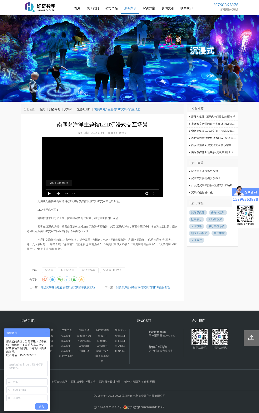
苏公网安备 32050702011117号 (144, 407)
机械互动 (84, 330)
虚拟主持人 (102, 351)
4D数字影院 (66, 356)
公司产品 (111, 8)
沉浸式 (68, 109)
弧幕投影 (66, 341)
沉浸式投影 (83, 109)
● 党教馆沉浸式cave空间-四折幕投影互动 (213, 131)
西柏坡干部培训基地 (83, 381)
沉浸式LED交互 (112, 270)
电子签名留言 (102, 358)
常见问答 (120, 346)
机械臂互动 (84, 336)
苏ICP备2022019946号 (108, 407)
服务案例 (130, 8)
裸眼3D (102, 336)
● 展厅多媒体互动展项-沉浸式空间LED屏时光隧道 (218, 152)
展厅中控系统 (216, 226)
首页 (77, 8)
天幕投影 (66, 351)
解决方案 (149, 8)
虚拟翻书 (102, 346)
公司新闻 (120, 336)
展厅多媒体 (198, 212)
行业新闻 (120, 341)
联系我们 (186, 8)
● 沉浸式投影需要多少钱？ (205, 178)
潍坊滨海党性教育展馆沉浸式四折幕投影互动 (68, 287)
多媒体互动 (218, 212)
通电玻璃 (84, 351)
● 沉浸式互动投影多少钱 (203, 171)
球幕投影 (66, 346)
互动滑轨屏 (215, 219)
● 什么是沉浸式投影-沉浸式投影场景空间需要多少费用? (222, 185)
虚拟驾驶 (84, 346)
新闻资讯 (168, 8)
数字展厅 (196, 219)
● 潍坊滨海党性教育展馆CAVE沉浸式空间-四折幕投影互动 (223, 138)
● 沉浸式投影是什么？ (202, 192)
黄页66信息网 (59, 381)
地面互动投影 (199, 233)
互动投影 (196, 226)
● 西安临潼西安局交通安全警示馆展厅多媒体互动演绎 (221, 145)
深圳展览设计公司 (110, 381)
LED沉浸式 (67, 270)
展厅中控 (219, 233)
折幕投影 (66, 336)
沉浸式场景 (89, 270)
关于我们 (93, 8)
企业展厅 (196, 240)
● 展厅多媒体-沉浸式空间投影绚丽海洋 (212, 116)
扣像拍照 (102, 341)
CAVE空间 (66, 330)
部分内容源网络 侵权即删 (139, 381)
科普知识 (120, 351)
